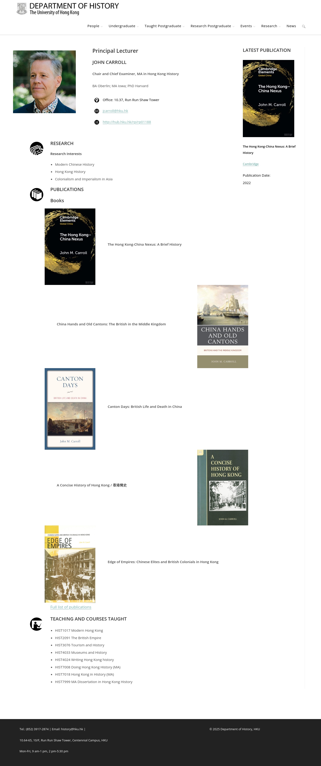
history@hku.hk (72, 729)
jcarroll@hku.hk (115, 110)
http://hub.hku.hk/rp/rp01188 (127, 121)
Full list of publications (70, 607)
